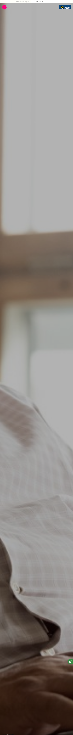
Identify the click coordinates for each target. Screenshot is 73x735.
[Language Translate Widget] (41, 1)
